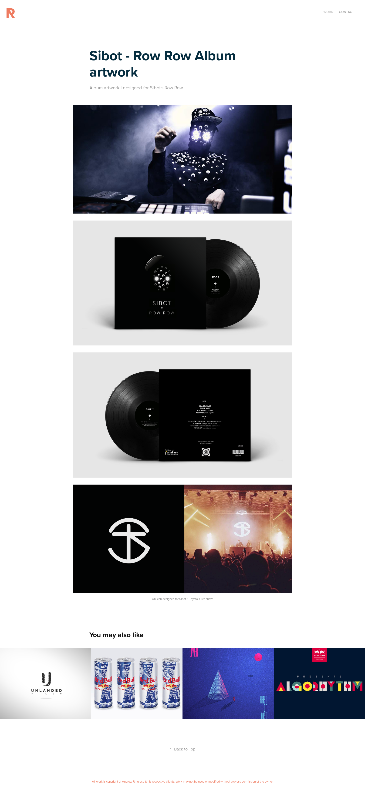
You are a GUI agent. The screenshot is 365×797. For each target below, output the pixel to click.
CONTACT (346, 12)
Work (328, 12)
